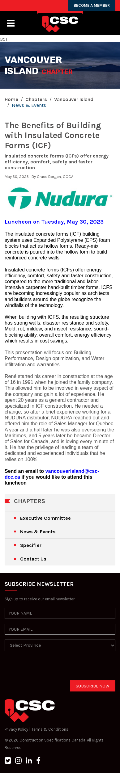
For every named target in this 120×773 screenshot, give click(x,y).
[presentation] (52, 668)
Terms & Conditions (50, 729)
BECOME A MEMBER (92, 5)
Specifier (30, 545)
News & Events (38, 532)
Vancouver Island (73, 99)
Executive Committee (45, 518)
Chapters (36, 99)
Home (11, 99)
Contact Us (33, 559)
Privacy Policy (16, 729)
